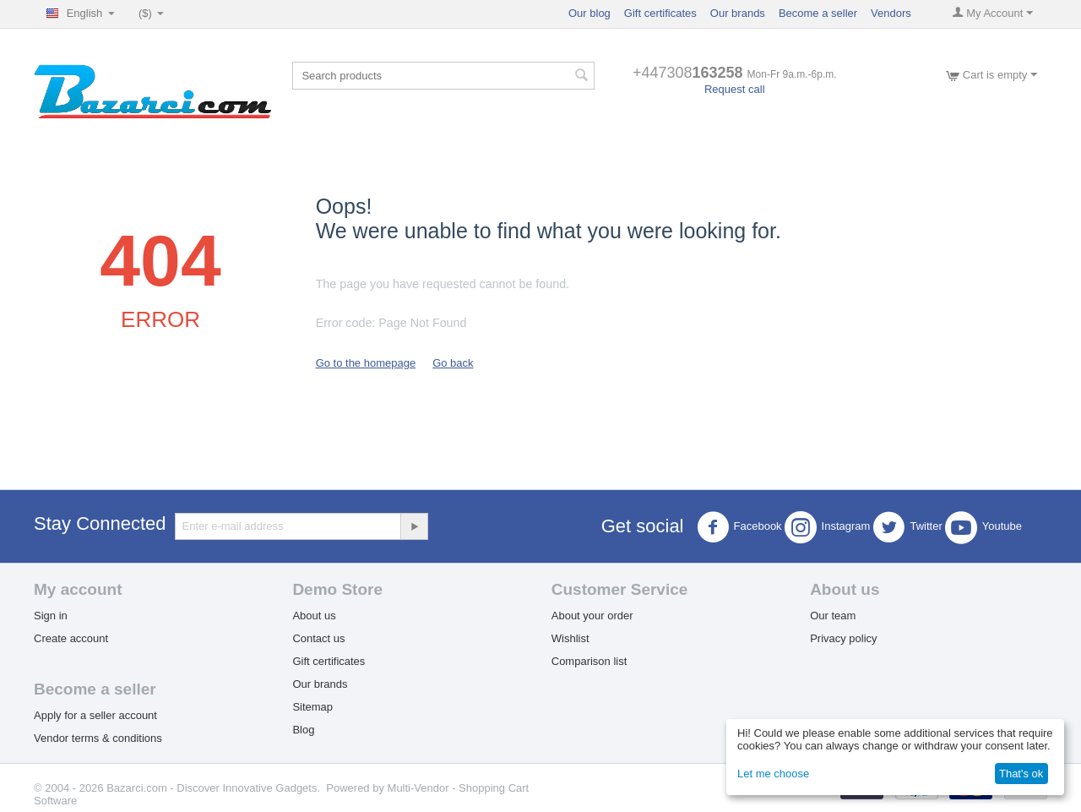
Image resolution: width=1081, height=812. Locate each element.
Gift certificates (660, 13)
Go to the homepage (366, 363)
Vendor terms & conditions (98, 738)
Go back (452, 363)
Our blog (589, 13)
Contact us (318, 638)
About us (313, 615)
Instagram (828, 527)
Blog (303, 729)
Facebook (739, 527)
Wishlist (570, 638)
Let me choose (773, 773)
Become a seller (818, 13)
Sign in (51, 615)
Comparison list (589, 661)
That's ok (1021, 773)
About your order (592, 615)
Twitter (907, 527)
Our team (833, 615)
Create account (71, 638)
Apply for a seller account (95, 715)
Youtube (983, 527)
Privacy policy (843, 638)
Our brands (737, 13)
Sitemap (312, 706)
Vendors (891, 13)
